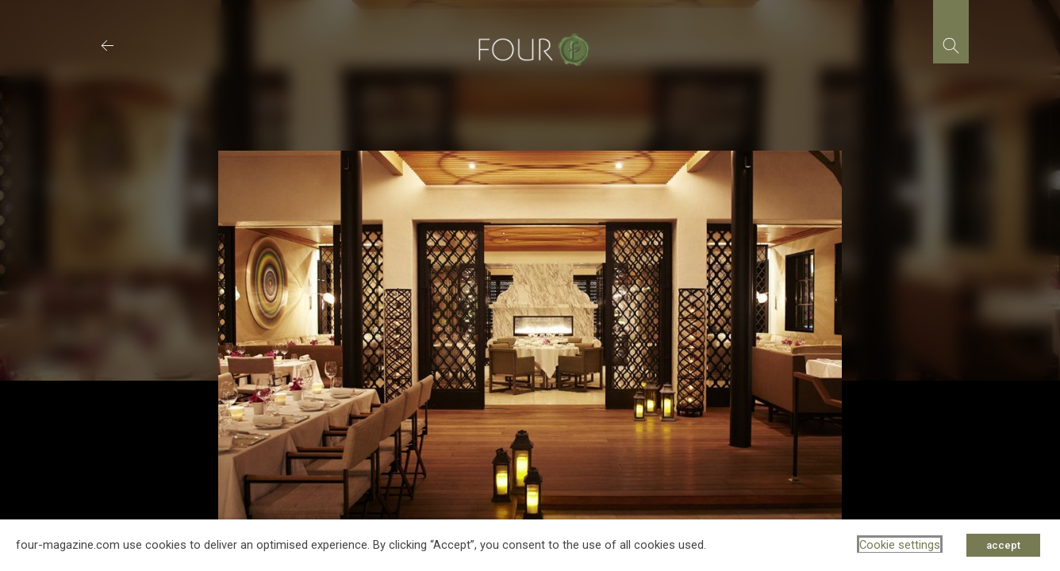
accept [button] (1003, 545)
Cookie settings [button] (899, 545)
